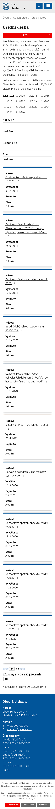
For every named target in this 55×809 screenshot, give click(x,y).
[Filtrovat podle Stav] (27, 159)
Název (7, 119)
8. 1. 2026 (10, 638)
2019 (34, 101)
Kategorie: (8, 95)
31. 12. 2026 (12, 546)
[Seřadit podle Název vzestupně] (14, 119)
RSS (37, 35)
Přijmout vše (13, 805)
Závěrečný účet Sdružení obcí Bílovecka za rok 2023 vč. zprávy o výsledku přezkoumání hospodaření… (26, 230)
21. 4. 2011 (11, 438)
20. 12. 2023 (12, 340)
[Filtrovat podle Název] (27, 125)
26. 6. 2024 (11, 245)
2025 (9, 112)
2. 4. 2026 (10, 495)
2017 (22, 101)
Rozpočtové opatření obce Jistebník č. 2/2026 (27, 524)
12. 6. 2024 (11, 292)
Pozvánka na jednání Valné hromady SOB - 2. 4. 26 (25, 473)
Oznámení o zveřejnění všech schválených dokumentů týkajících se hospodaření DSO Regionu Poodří (27, 377)
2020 (47, 101)
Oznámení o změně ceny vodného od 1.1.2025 (26, 179)
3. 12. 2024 (11, 190)
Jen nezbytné (28, 805)
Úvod (6, 17)
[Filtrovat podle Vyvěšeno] (27, 137)
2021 (9, 106)
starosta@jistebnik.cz (19, 729)
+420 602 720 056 (17, 725)
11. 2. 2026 (11, 587)
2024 (47, 106)
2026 (22, 112)
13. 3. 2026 (11, 536)
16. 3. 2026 (11, 485)
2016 (9, 101)
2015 (47, 95)
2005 (22, 95)
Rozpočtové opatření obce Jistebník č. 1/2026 (27, 575)
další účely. (28, 789)
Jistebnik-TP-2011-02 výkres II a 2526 (27, 426)
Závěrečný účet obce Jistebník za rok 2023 (26, 281)
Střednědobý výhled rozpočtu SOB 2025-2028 (24, 328)
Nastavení (43, 805)
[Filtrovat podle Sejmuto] (27, 148)
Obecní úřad (20, 17)
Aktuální (9, 206)
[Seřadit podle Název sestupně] (14, 120)
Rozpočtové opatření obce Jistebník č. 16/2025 (27, 627)
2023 (34, 106)
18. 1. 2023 (11, 391)
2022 (22, 106)
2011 (34, 95)
